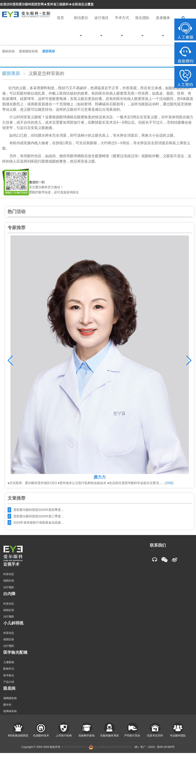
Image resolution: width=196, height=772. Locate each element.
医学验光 (8, 675)
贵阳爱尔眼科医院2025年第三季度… (38, 516)
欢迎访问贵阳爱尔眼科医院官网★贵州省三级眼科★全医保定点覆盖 (47, 4)
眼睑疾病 (8, 51)
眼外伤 (7, 704)
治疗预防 (8, 587)
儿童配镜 (8, 662)
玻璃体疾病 (10, 711)
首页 (60, 18)
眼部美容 (48, 51)
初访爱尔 (81, 30)
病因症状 (8, 580)
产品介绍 (8, 681)
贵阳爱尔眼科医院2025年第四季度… (38, 510)
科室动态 (8, 574)
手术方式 (122, 30)
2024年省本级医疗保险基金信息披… (38, 522)
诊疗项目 (101, 30)
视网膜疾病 (10, 698)
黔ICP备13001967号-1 (74, 747)
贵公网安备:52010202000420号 (110, 747)
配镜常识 (8, 668)
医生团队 (142, 30)
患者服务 (163, 30)
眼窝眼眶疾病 (28, 51)
